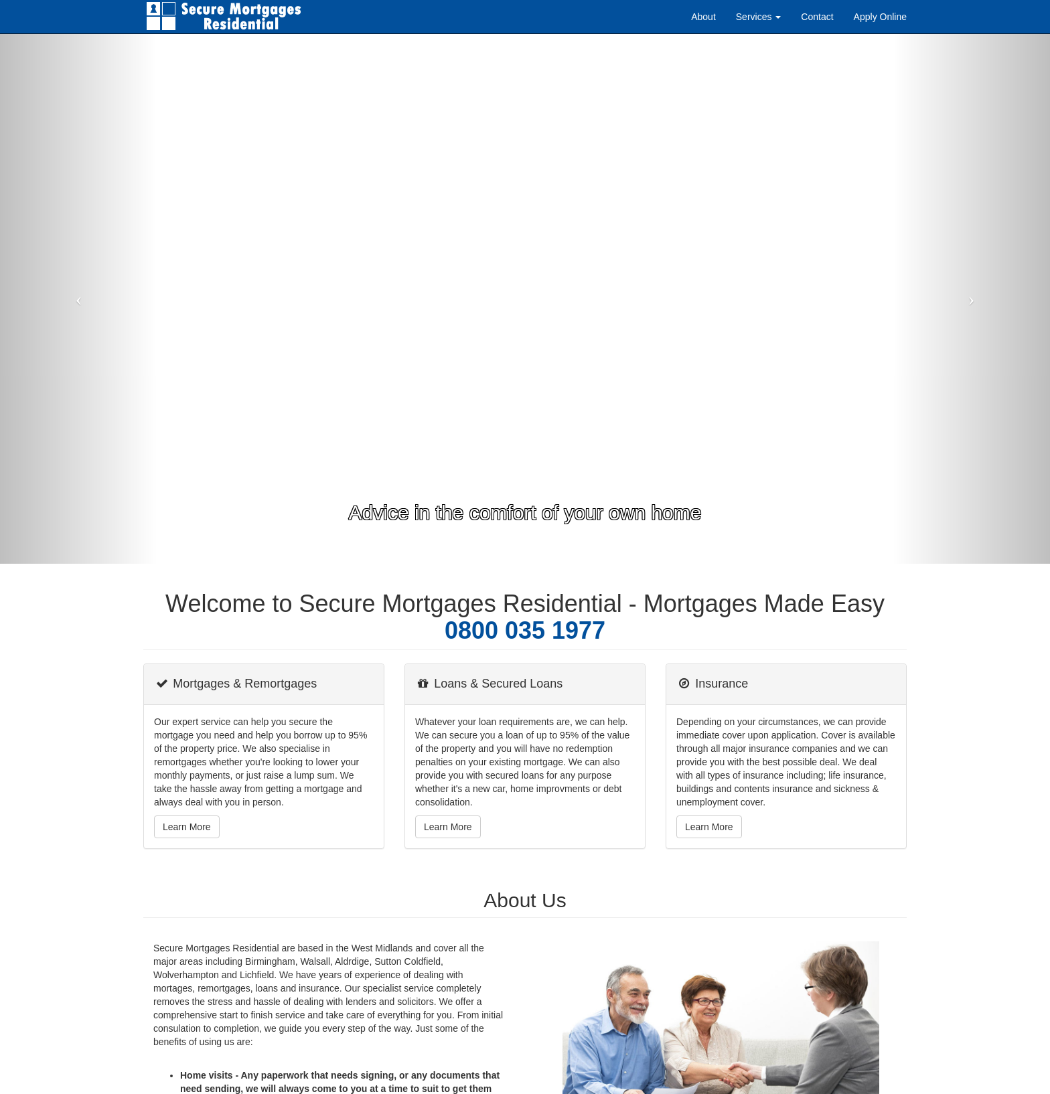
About (703, 16)
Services (758, 16)
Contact (817, 16)
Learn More (187, 827)
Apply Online (880, 16)
